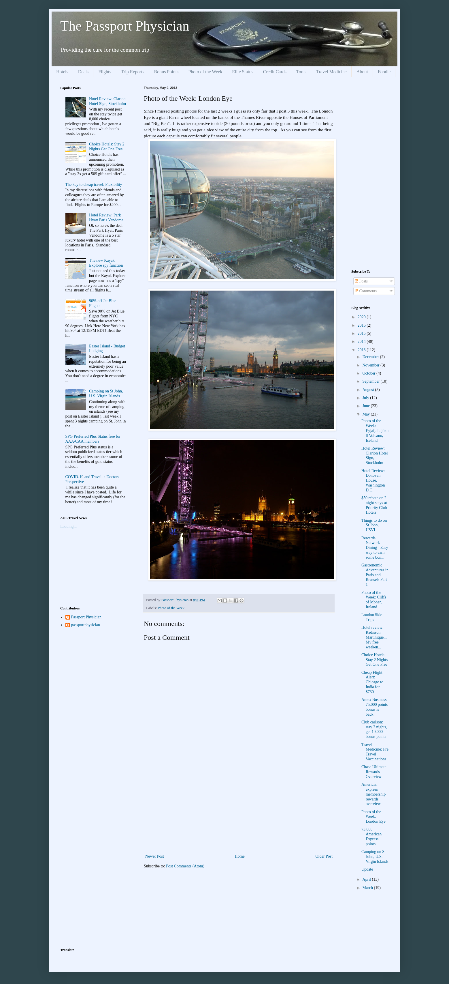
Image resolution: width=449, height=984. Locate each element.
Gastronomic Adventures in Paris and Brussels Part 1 (374, 575)
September (371, 381)
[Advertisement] (239, 809)
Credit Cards (274, 71)
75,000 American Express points (371, 836)
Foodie (384, 71)
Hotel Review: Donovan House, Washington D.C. (373, 480)
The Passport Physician (124, 25)
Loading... (68, 526)
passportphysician (85, 625)
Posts (361, 281)
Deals (83, 71)
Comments (366, 291)
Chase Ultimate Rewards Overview (373, 772)
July (366, 398)
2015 (362, 333)
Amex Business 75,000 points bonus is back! (374, 706)
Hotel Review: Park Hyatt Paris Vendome (106, 217)
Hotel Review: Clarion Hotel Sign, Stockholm (107, 101)
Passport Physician (86, 617)
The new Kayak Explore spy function (106, 262)
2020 (362, 317)
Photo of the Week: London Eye (373, 817)
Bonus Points (166, 71)
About (362, 71)
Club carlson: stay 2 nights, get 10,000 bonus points (374, 729)
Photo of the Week (205, 71)
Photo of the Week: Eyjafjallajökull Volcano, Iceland (374, 430)
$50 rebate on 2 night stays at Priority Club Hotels (374, 505)
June (366, 406)
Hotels (62, 71)
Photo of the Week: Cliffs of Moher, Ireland (373, 599)
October (369, 373)
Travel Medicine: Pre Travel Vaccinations (374, 751)
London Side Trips (371, 617)
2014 (362, 341)
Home (240, 856)
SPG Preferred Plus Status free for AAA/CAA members (93, 439)
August (368, 390)
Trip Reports (132, 71)
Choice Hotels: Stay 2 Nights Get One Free (106, 146)
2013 (362, 350)
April (367, 879)
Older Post (324, 856)
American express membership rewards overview (373, 794)
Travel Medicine (331, 71)
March (368, 888)
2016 (362, 325)
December (371, 357)
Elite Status (242, 71)
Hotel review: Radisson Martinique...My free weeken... (374, 637)
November (371, 365)
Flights (104, 71)
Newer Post (154, 856)
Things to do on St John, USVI (374, 525)
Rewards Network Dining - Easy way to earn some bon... (374, 548)
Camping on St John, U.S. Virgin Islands (106, 393)
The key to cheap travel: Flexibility (93, 184)
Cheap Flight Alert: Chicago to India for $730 (372, 682)
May (366, 414)
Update (367, 869)
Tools (301, 71)
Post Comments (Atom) (185, 866)
